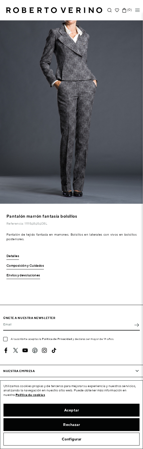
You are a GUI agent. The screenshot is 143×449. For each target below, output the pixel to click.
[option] (71, 112)
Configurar (72, 439)
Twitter (15, 350)
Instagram (44, 350)
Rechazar (71, 424)
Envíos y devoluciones (23, 275)
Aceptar (71, 410)
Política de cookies (30, 395)
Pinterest (34, 350)
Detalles (12, 256)
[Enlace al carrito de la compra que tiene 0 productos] (124, 10)
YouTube (25, 350)
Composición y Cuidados (25, 266)
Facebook (6, 350)
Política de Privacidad (57, 338)
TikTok (54, 350)
